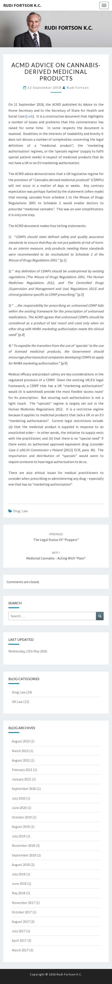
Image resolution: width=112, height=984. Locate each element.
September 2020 (24, 788)
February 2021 (22, 770)
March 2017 (20, 950)
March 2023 (20, 751)
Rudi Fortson (78, 87)
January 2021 (21, 779)
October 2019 (22, 817)
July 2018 (18, 874)
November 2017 (23, 902)
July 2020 (18, 798)
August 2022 (21, 760)
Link (29, 116)
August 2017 (21, 921)
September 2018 (24, 855)
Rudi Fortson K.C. (22, 5)
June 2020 (19, 808)
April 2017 (19, 940)
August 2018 (21, 864)
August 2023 (21, 741)
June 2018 (19, 883)
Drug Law (20, 511)
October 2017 (22, 912)
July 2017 (18, 931)
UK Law (17, 701)
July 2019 (18, 836)
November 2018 (23, 845)
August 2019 (21, 826)
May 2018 (18, 893)
